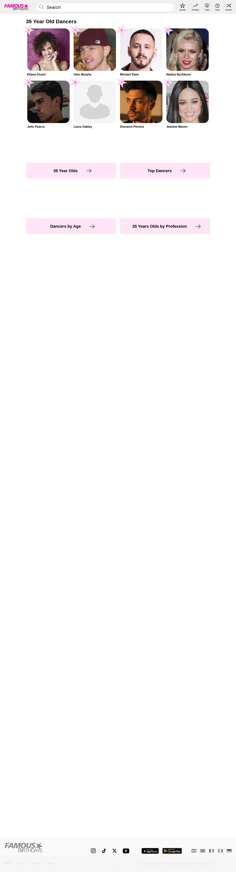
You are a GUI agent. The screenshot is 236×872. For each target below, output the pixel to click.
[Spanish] (193, 850)
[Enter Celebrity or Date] (104, 7)
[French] (211, 850)
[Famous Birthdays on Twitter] (114, 850)
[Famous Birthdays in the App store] (150, 851)
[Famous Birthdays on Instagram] (93, 850)
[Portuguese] (202, 850)
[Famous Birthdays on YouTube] (127, 850)
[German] (229, 850)
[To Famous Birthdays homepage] (16, 6)
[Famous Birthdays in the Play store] (172, 851)
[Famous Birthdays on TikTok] (104, 850)
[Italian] (220, 850)
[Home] (40, 848)
